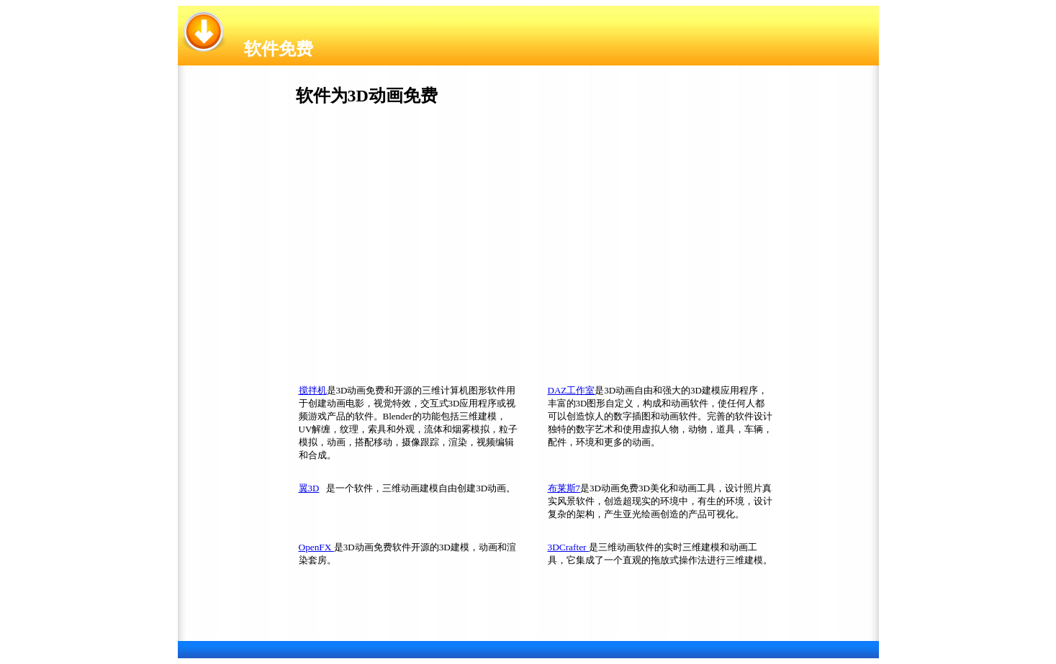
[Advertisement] (406, 249)
